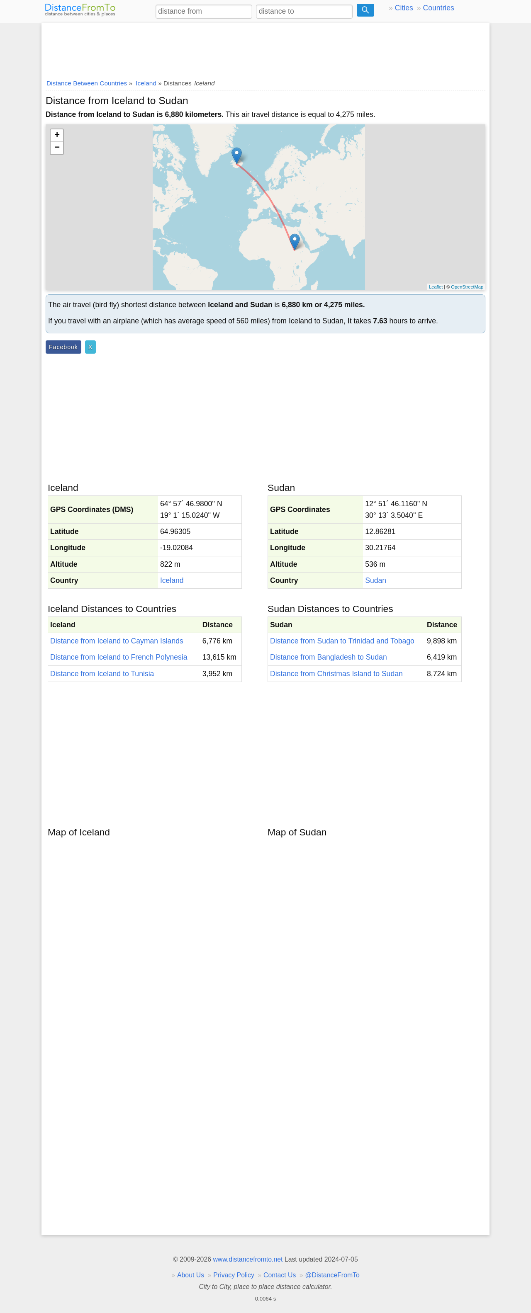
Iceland (172, 580)
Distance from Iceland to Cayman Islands (116, 641)
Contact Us (279, 1275)
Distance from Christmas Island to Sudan (336, 674)
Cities (404, 8)
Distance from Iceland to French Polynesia (119, 657)
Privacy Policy (233, 1275)
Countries (438, 8)
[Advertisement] (265, 48)
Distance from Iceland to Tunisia (102, 674)
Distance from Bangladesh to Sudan (328, 657)
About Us (190, 1275)
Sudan (375, 580)
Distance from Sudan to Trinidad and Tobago (342, 641)
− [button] (57, 148)
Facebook (63, 347)
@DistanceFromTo (332, 1275)
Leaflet (436, 286)
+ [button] (57, 135)
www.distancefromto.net (248, 1259)
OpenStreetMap (467, 286)
